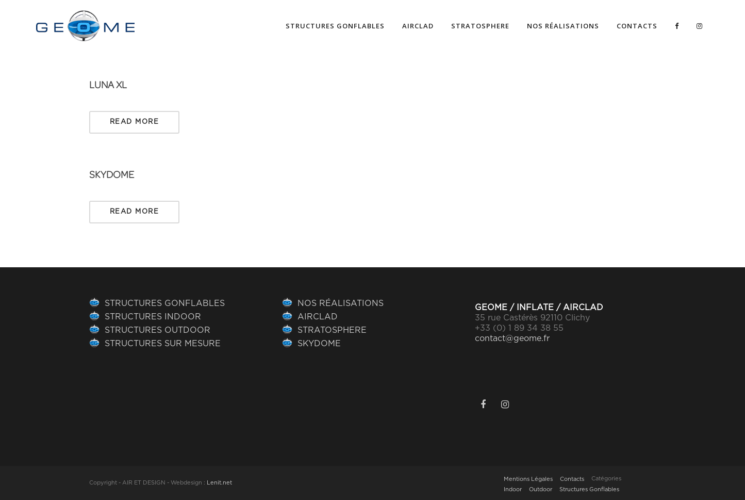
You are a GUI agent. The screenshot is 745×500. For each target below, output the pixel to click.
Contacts (637, 25)
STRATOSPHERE (332, 330)
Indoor (513, 489)
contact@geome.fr (512, 338)
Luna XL (108, 85)
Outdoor (540, 489)
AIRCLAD (418, 25)
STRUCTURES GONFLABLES (165, 303)
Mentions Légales (528, 479)
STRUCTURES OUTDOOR (157, 330)
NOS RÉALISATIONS (563, 25)
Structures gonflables (335, 25)
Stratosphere (480, 25)
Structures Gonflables (589, 489)
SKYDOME (111, 175)
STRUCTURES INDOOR (153, 317)
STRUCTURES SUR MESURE (163, 344)
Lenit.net (219, 483)
